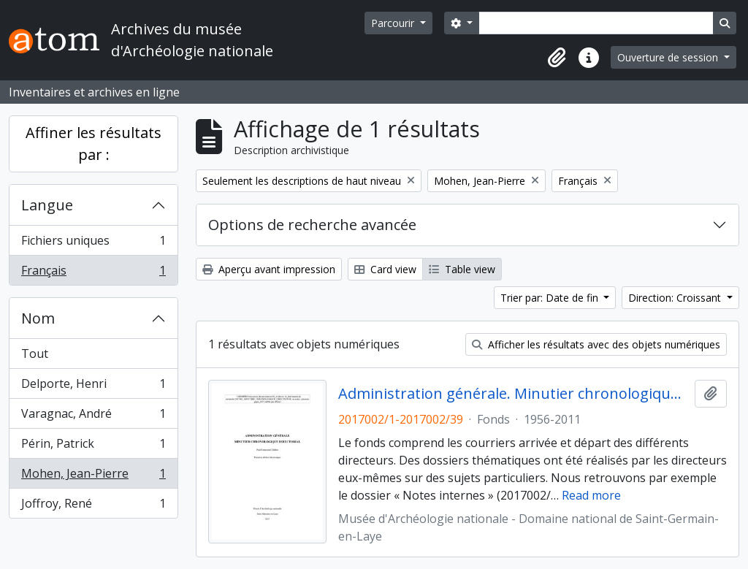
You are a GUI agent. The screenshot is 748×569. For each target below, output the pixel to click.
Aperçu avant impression (268, 269)
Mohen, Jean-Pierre (93, 477)
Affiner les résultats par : (93, 143)
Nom (38, 318)
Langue (47, 205)
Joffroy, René (93, 506)
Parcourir (394, 23)
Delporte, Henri (93, 387)
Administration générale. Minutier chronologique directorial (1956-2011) (514, 393)
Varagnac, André (93, 417)
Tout (34, 353)
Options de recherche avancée (312, 224)
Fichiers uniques (93, 244)
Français (93, 273)
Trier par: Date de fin (550, 298)
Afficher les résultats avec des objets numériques (596, 344)
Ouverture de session (669, 57)
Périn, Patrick (93, 447)
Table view (462, 269)
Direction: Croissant (676, 298)
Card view (385, 269)
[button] (557, 58)
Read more (591, 495)
